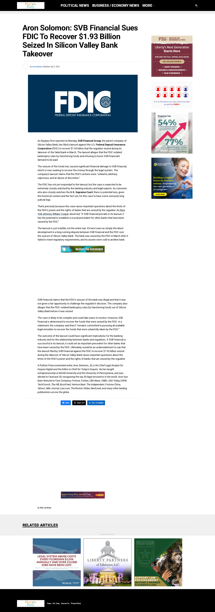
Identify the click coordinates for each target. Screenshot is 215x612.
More (147, 5)
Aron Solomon (37, 66)
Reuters (45, 140)
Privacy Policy (76, 603)
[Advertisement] (82, 276)
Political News (75, 5)
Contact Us (65, 603)
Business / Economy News (115, 5)
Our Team (56, 603)
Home (49, 603)
